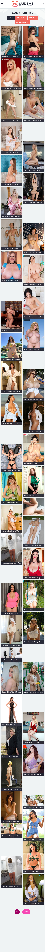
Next (26, 912)
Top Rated (32, 17)
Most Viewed (21, 17)
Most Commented (22, 22)
